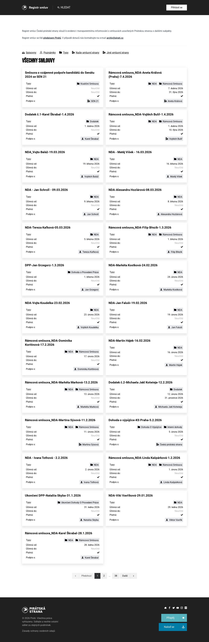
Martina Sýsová (89, 444)
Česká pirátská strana (169, 444)
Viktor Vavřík (174, 520)
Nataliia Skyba (89, 520)
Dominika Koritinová (86, 369)
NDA (152, 83)
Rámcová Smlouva (170, 83)
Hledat (63, 7)
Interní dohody (173, 427)
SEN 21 (93, 101)
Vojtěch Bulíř (174, 138)
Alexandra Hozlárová (169, 214)
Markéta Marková (88, 406)
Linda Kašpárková (171, 482)
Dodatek (93, 121)
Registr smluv (38, 7)
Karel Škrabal (90, 138)
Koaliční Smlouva (88, 83)
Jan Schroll (91, 214)
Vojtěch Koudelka (88, 327)
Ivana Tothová (89, 482)
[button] (115, 576)
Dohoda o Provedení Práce (83, 272)
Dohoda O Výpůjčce (149, 427)
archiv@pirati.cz (115, 38)
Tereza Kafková (89, 252)
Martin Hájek (174, 365)
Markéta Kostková (171, 289)
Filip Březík (174, 252)
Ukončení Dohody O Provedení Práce (78, 502)
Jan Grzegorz (90, 289)
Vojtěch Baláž (90, 176)
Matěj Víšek (174, 176)
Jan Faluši (175, 327)
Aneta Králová (173, 101)
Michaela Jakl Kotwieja (168, 406)
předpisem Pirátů (52, 38)
